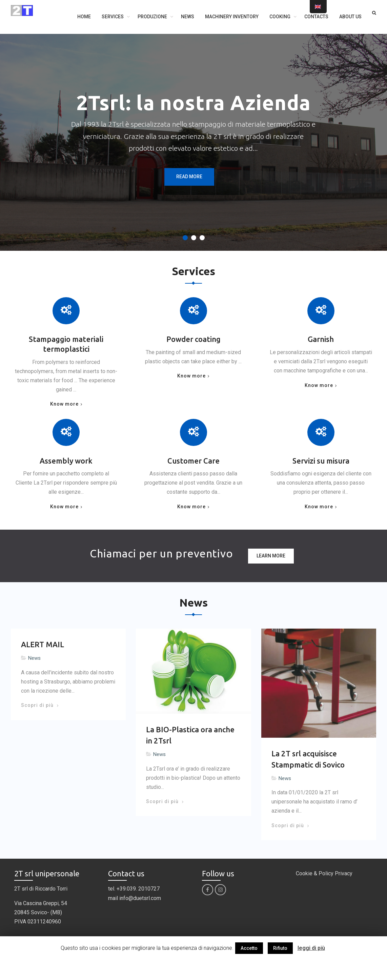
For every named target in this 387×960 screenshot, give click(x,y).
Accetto (249, 948)
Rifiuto (280, 948)
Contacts (316, 16)
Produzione (152, 16)
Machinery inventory (232, 16)
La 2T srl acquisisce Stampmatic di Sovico (308, 759)
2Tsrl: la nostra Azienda (193, 102)
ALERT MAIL (42, 644)
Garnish (321, 339)
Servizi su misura (320, 460)
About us (350, 16)
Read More (189, 176)
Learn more (271, 555)
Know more (64, 404)
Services (113, 16)
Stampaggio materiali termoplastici (66, 344)
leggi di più (311, 948)
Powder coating (193, 339)
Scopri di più (39, 705)
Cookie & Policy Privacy (324, 873)
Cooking (279, 16)
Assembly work (66, 460)
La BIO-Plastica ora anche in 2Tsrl (190, 735)
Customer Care (193, 460)
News (187, 16)
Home (84, 16)
